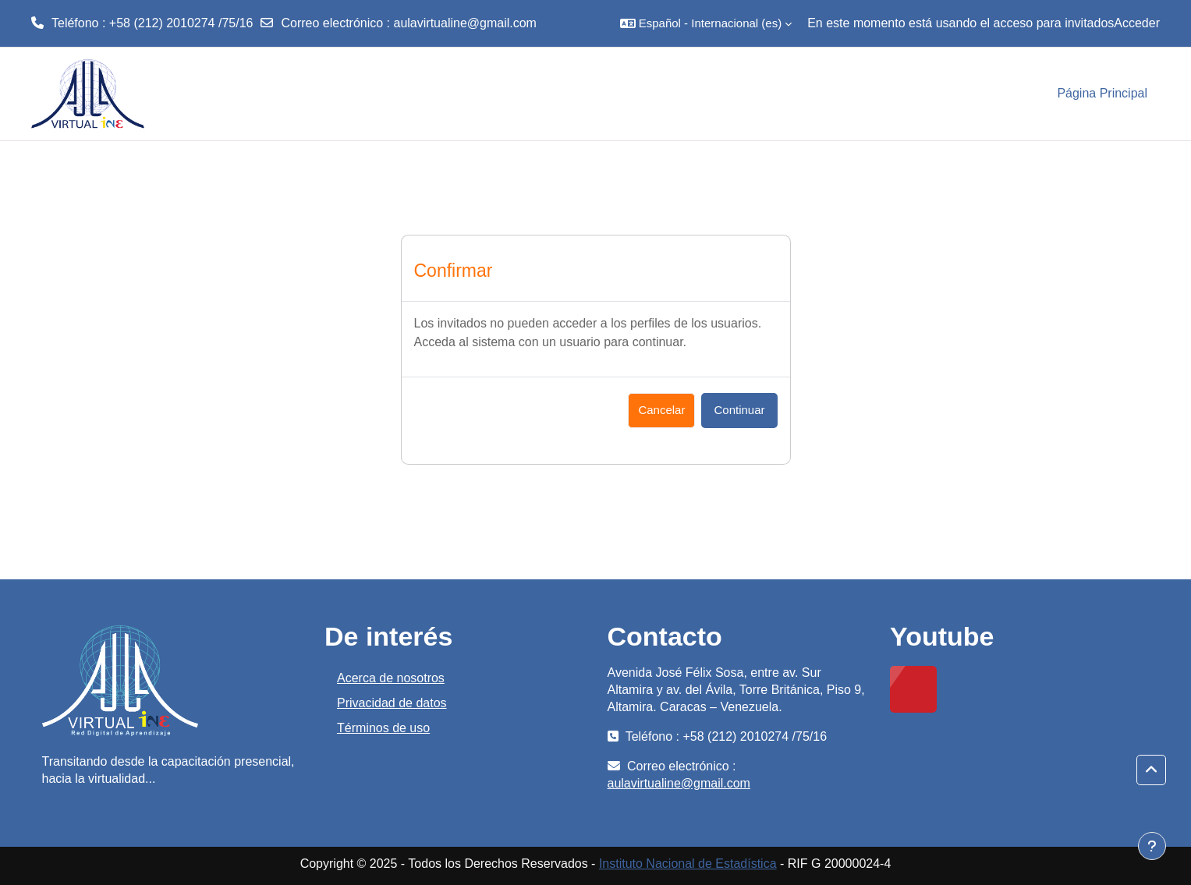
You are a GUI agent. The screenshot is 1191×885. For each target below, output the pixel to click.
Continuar (739, 409)
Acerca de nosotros (391, 678)
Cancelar (661, 409)
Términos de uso (383, 728)
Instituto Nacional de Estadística (688, 863)
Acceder (1137, 23)
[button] (706, 23)
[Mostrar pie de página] (1152, 846)
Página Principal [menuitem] (1102, 93)
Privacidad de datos (392, 703)
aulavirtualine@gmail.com (465, 23)
